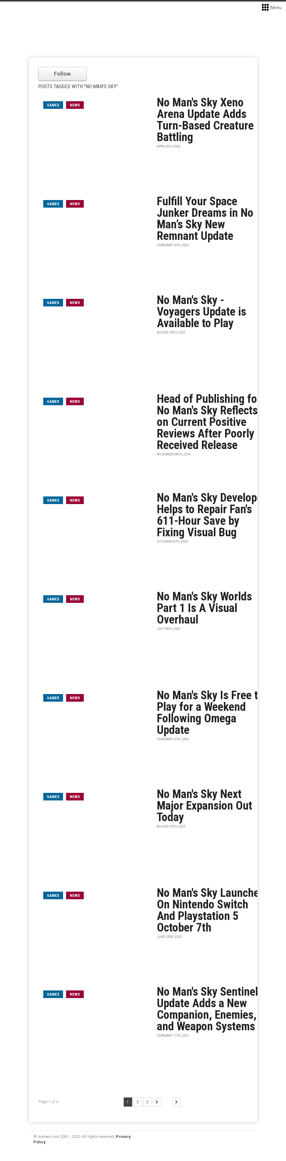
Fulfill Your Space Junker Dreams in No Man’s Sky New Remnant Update (205, 219)
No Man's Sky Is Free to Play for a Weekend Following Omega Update (210, 713)
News (75, 105)
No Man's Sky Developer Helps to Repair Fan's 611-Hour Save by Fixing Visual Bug (211, 515)
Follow (62, 74)
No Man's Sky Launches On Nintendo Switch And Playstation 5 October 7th (210, 910)
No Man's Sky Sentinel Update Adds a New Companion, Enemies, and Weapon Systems (207, 1009)
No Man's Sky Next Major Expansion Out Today (204, 805)
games (53, 105)
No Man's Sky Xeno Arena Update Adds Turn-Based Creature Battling (205, 120)
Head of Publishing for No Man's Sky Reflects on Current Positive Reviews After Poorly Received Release (209, 422)
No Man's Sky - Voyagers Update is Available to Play (201, 311)
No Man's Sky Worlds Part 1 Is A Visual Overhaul (204, 608)
